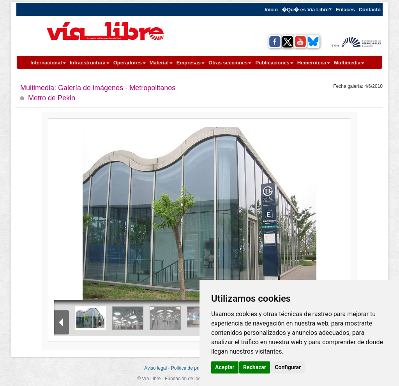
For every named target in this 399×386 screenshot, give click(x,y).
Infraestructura (89, 63)
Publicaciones (274, 63)
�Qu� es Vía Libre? (307, 9)
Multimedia (349, 63)
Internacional (48, 63)
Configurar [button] (288, 367)
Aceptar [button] (225, 367)
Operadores (129, 63)
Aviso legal (155, 368)
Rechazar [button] (254, 367)
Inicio (271, 9)
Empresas (191, 63)
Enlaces (345, 9)
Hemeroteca (313, 63)
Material (161, 63)
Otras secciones (229, 63)
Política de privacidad (193, 368)
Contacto (370, 9)
